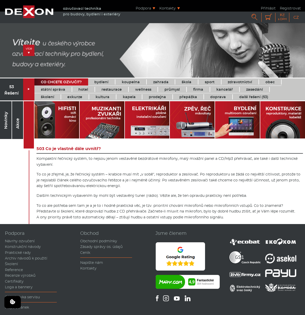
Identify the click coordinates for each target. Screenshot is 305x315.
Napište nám (91, 262)
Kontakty (167, 8)
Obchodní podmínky (98, 241)
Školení (11, 264)
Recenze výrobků (20, 275)
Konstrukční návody (23, 246)
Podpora (143, 8)
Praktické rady (18, 252)
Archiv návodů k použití (26, 258)
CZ (296, 17)
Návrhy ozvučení (20, 241)
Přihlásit (268, 8)
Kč (282, 17)
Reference (14, 269)
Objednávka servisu (22, 297)
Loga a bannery (19, 287)
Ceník (85, 252)
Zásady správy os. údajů (101, 246)
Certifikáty (14, 281)
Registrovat (290, 8)
